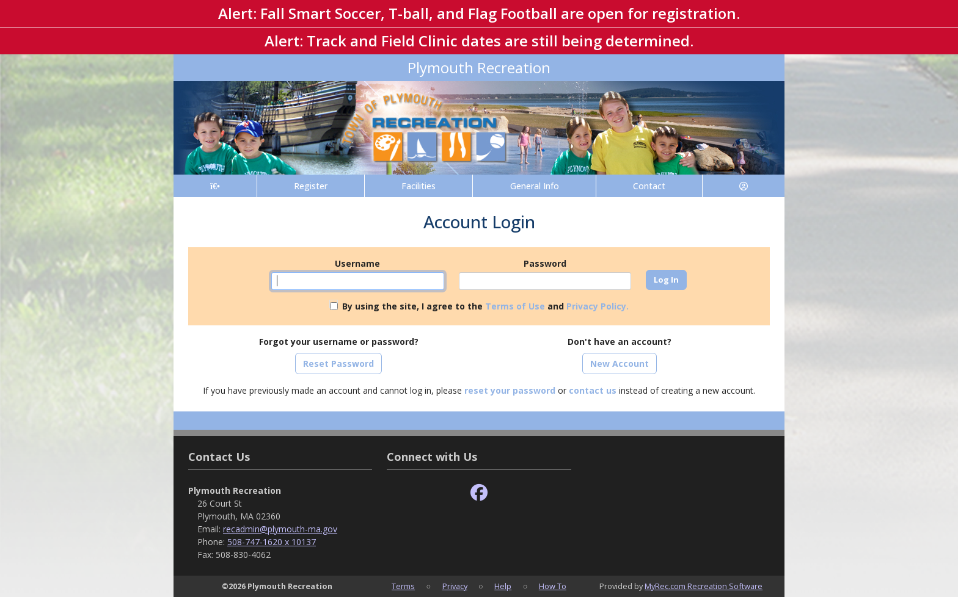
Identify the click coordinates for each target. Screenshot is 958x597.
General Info (534, 186)
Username (357, 263)
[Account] (743, 186)
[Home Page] (215, 186)
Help (502, 586)
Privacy (454, 586)
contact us (592, 390)
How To (552, 586)
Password (545, 263)
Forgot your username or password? (339, 341)
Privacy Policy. (597, 306)
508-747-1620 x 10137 (271, 542)
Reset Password (338, 363)
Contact (649, 186)
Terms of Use (515, 306)
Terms (403, 586)
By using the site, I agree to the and (485, 306)
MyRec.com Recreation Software (703, 586)
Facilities (418, 186)
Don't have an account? (619, 341)
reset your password (509, 390)
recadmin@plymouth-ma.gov (280, 529)
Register (310, 186)
